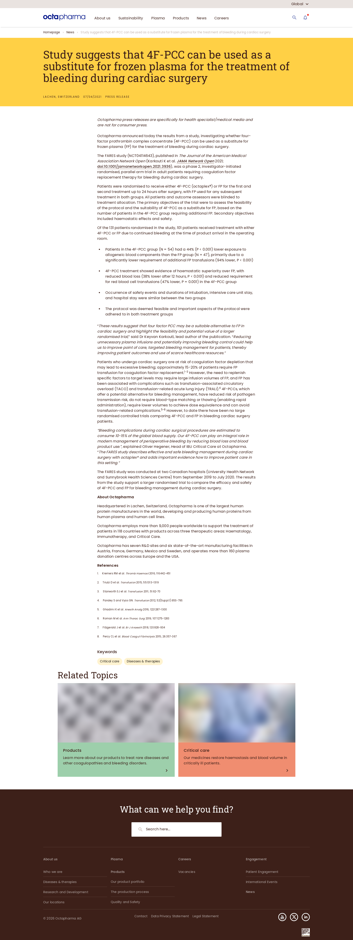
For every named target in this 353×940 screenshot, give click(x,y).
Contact (140, 916)
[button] (304, 917)
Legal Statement (205, 916)
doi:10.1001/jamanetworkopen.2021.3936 (134, 166)
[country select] (300, 4)
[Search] (294, 17)
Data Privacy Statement (170, 916)
